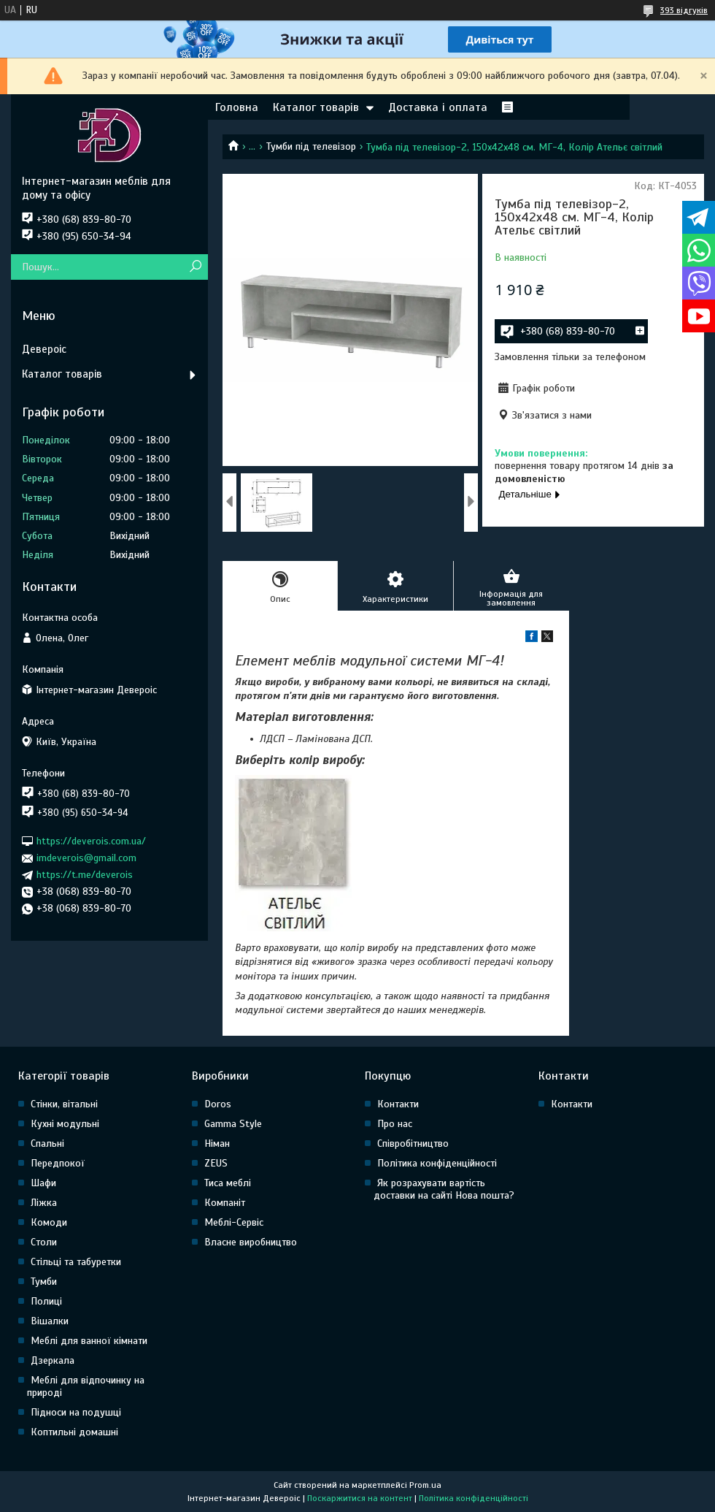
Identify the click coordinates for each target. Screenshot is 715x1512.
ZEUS (216, 1163)
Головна (236, 107)
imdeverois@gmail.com (86, 858)
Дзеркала (52, 1360)
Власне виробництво (250, 1242)
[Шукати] (195, 267)
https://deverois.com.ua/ (91, 841)
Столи (44, 1242)
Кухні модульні (65, 1124)
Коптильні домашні (74, 1432)
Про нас (394, 1124)
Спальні (47, 1143)
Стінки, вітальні (64, 1104)
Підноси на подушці (76, 1412)
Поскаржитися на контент (359, 1498)
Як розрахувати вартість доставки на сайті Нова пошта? (444, 1189)
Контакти (398, 1104)
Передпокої (58, 1163)
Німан (217, 1143)
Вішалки (50, 1321)
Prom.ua (425, 1485)
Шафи (43, 1183)
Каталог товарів (316, 107)
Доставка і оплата (437, 107)
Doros (217, 1104)
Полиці (46, 1301)
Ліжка (44, 1202)
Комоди (49, 1222)
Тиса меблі (227, 1183)
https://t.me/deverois (84, 874)
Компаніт (224, 1202)
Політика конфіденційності (437, 1163)
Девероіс (44, 349)
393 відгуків (684, 10)
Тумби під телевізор (311, 146)
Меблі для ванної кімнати (89, 1341)
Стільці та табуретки (76, 1262)
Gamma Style (233, 1124)
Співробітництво (413, 1143)
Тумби (44, 1281)
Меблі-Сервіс (233, 1222)
